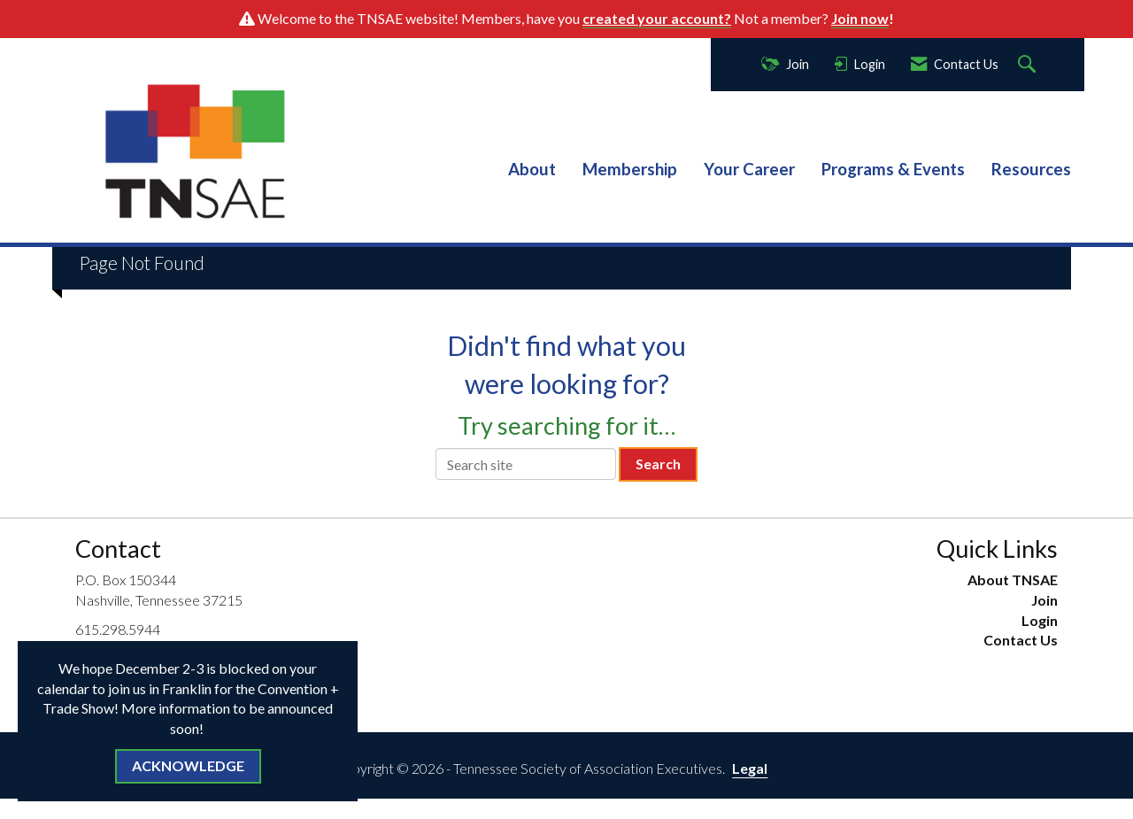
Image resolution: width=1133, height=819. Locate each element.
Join (1044, 599)
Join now (860, 18)
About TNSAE (1012, 579)
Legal (749, 768)
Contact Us (1020, 639)
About (532, 169)
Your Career (749, 169)
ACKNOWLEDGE (188, 765)
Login (1039, 620)
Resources (1031, 169)
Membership (629, 169)
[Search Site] (1029, 65)
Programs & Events (893, 169)
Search (658, 463)
